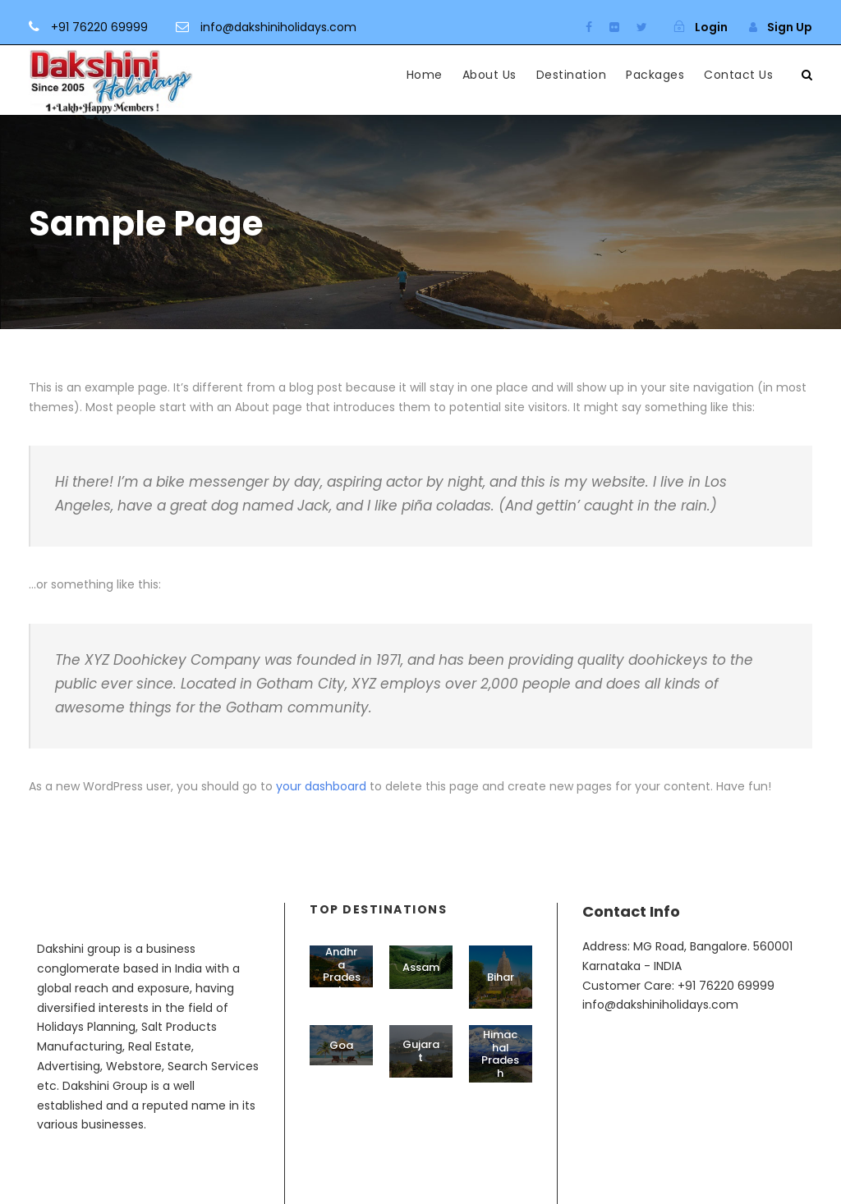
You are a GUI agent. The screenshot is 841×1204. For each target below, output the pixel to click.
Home (425, 74)
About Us (489, 74)
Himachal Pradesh (500, 1054)
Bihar (500, 977)
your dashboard (321, 786)
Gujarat (420, 1051)
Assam (420, 967)
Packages (655, 74)
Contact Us (738, 74)
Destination (571, 74)
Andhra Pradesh (342, 971)
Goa (341, 1045)
